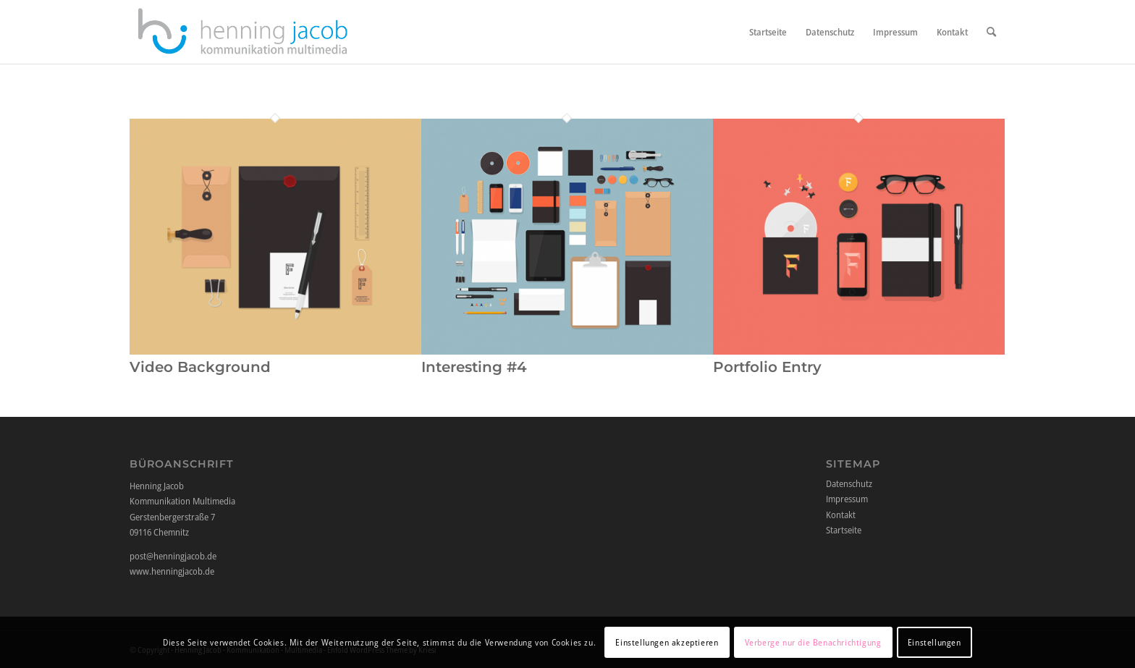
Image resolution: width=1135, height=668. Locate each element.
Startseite (843, 529)
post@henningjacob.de (173, 555)
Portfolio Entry (767, 367)
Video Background (200, 367)
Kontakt (841, 514)
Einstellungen (934, 642)
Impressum (847, 498)
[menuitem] (768, 32)
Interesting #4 (474, 367)
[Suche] (991, 32)
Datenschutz (849, 483)
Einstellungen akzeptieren (666, 642)
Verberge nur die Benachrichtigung (813, 642)
